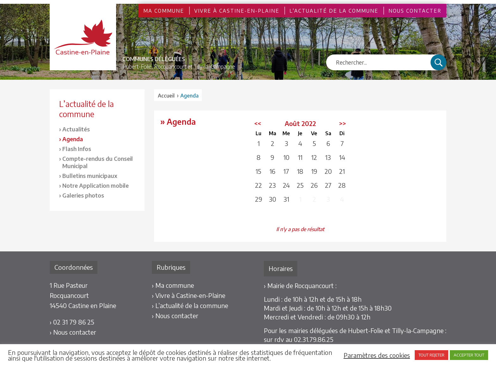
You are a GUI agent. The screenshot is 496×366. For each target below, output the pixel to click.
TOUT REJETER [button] (431, 354)
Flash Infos (76, 148)
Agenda (72, 138)
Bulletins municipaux (89, 175)
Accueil (166, 95)
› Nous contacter (73, 332)
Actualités (76, 129)
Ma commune (163, 11)
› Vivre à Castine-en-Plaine (188, 295)
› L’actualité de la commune (190, 305)
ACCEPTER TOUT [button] (469, 354)
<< (257, 123)
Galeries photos (83, 195)
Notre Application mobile (95, 185)
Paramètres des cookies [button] (377, 355)
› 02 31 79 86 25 (72, 322)
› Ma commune (173, 285)
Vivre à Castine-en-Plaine (236, 11)
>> (342, 123)
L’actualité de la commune (333, 11)
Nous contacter (414, 11)
